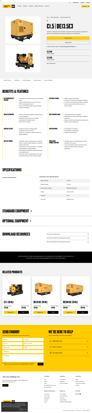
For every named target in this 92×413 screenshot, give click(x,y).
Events (45, 401)
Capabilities (62, 381)
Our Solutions (63, 379)
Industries (31, 6)
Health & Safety (63, 399)
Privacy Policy (32, 363)
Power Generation (55, 17)
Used (45, 383)
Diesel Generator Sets (65, 17)
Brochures (46, 399)
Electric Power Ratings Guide (68, 234)
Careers (88, 2)
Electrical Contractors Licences (68, 410)
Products (20, 6)
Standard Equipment (27, 80)
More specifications (51, 63)
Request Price (11, 312)
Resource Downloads (48, 80)
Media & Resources (39, 6)
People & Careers (63, 396)
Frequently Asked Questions (66, 401)
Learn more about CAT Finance (68, 46)
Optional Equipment (37, 80)
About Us (47, 6)
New (48, 17)
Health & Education (79, 381)
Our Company (63, 394)
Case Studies (47, 396)
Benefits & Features (7, 80)
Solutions (25, 6)
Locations (82, 2)
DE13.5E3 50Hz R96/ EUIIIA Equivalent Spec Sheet (68, 238)
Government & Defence (80, 383)
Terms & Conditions (24, 363)
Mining (76, 379)
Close (25, 409)
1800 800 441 (75, 2)
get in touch (45, 258)
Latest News (46, 394)
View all (77, 385)
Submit (40, 364)
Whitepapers (46, 398)
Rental (45, 381)
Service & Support (63, 383)
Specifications (17, 80)
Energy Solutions (47, 387)
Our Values (62, 398)
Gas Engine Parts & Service (50, 385)
